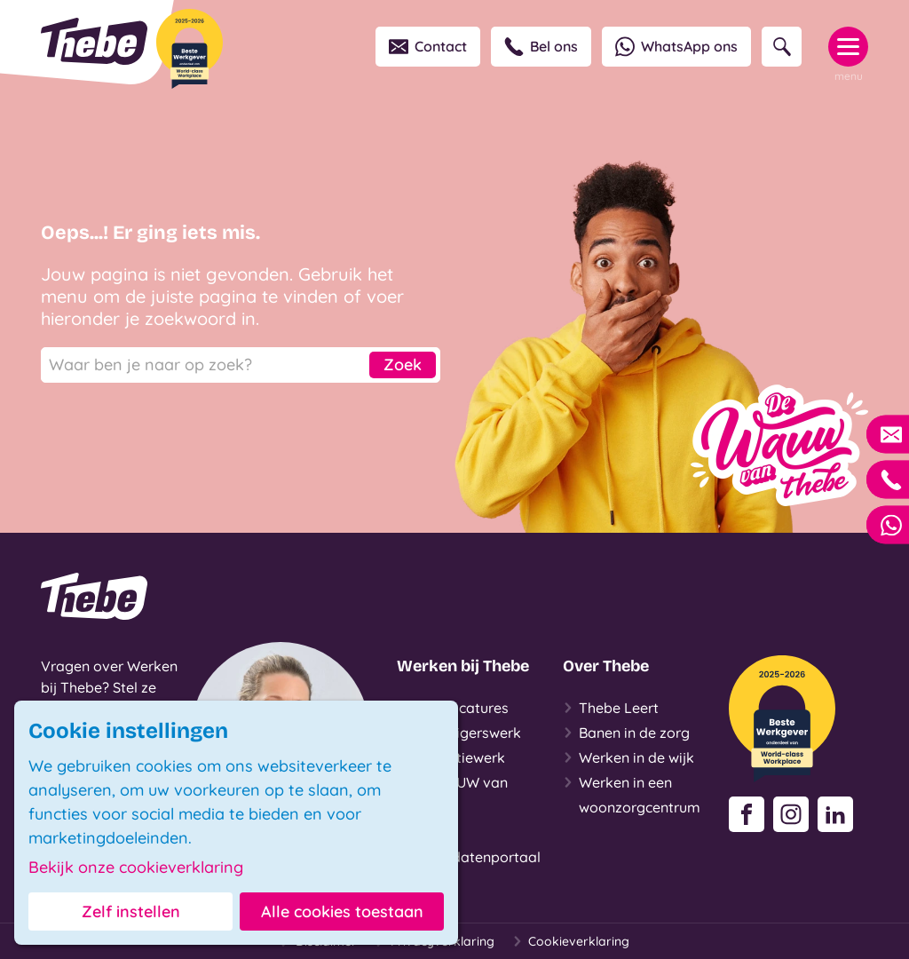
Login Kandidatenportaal (469, 843)
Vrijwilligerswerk (459, 732)
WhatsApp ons (676, 47)
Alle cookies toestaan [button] (342, 911)
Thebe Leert (611, 707)
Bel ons (541, 47)
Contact (428, 47)
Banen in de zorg (626, 732)
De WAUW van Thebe (452, 793)
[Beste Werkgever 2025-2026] (189, 49)
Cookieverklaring (570, 941)
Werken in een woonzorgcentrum (631, 793)
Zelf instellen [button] (131, 911)
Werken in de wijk (628, 757)
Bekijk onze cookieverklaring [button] (135, 867)
